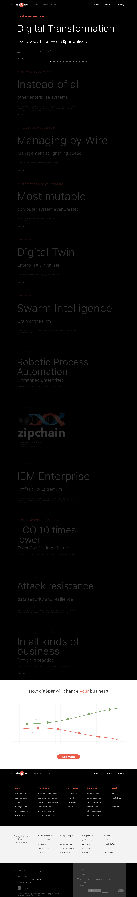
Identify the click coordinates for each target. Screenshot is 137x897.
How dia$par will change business (68, 691)
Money (121, 5)
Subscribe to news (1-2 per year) (96, 879)
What (96, 5)
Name (84, 870)
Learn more (21, 58)
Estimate (68, 756)
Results (108, 5)
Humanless (30, 871)
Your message (83, 884)
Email (84, 874)
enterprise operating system (45, 5)
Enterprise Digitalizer (42, 773)
